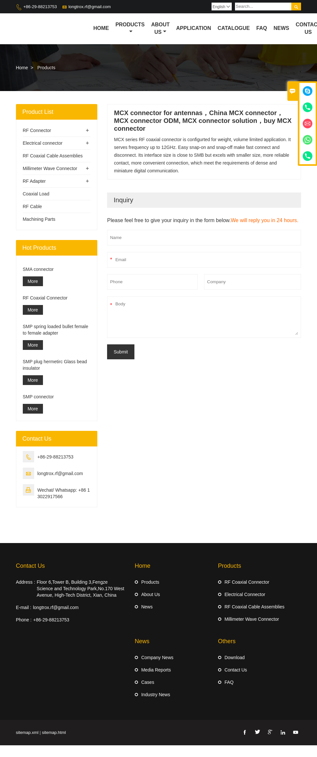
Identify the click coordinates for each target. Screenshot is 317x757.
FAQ (229, 682)
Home (101, 28)
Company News (157, 657)
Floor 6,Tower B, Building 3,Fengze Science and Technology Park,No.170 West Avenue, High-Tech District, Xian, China (80, 588)
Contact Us (30, 566)
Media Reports (156, 669)
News (281, 28)
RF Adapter (34, 181)
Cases (147, 682)
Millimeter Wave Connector (50, 168)
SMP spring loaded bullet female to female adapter (55, 330)
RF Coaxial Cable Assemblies (53, 155)
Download (235, 657)
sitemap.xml (27, 732)
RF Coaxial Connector (45, 297)
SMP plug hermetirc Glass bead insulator (55, 365)
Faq (261, 28)
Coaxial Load (36, 193)
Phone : (24, 619)
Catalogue (234, 28)
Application (193, 28)
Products (130, 28)
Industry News (155, 694)
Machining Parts (39, 219)
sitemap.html (54, 732)
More (33, 281)
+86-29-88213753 (40, 6)
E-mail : (23, 607)
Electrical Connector (245, 594)
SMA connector (38, 269)
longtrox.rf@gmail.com (89, 6)
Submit (121, 351)
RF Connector (37, 130)
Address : (25, 582)
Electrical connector (42, 143)
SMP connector (38, 396)
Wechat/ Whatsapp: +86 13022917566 (63, 493)
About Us (160, 28)
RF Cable (32, 206)
